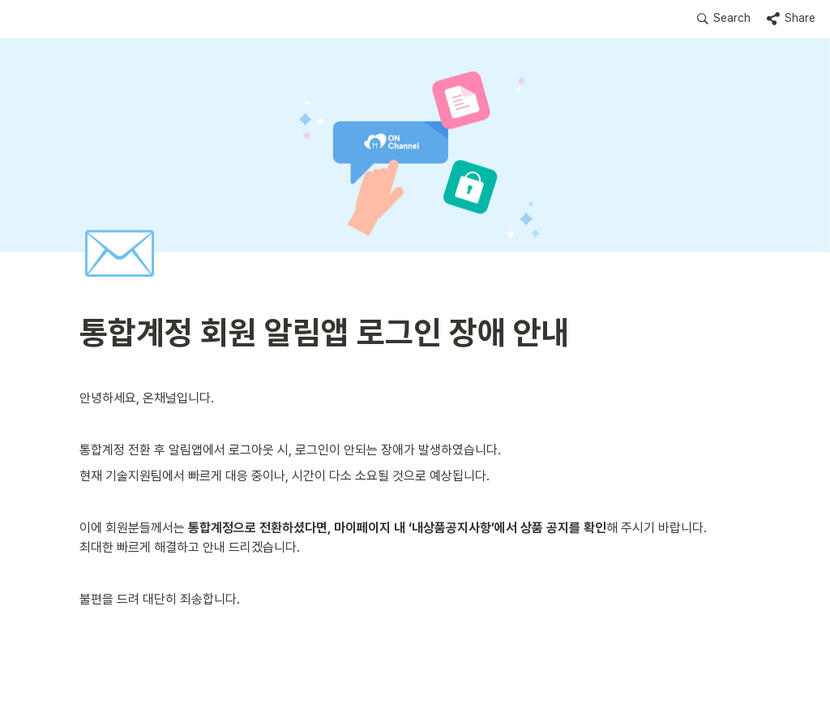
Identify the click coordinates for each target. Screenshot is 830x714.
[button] (724, 18)
